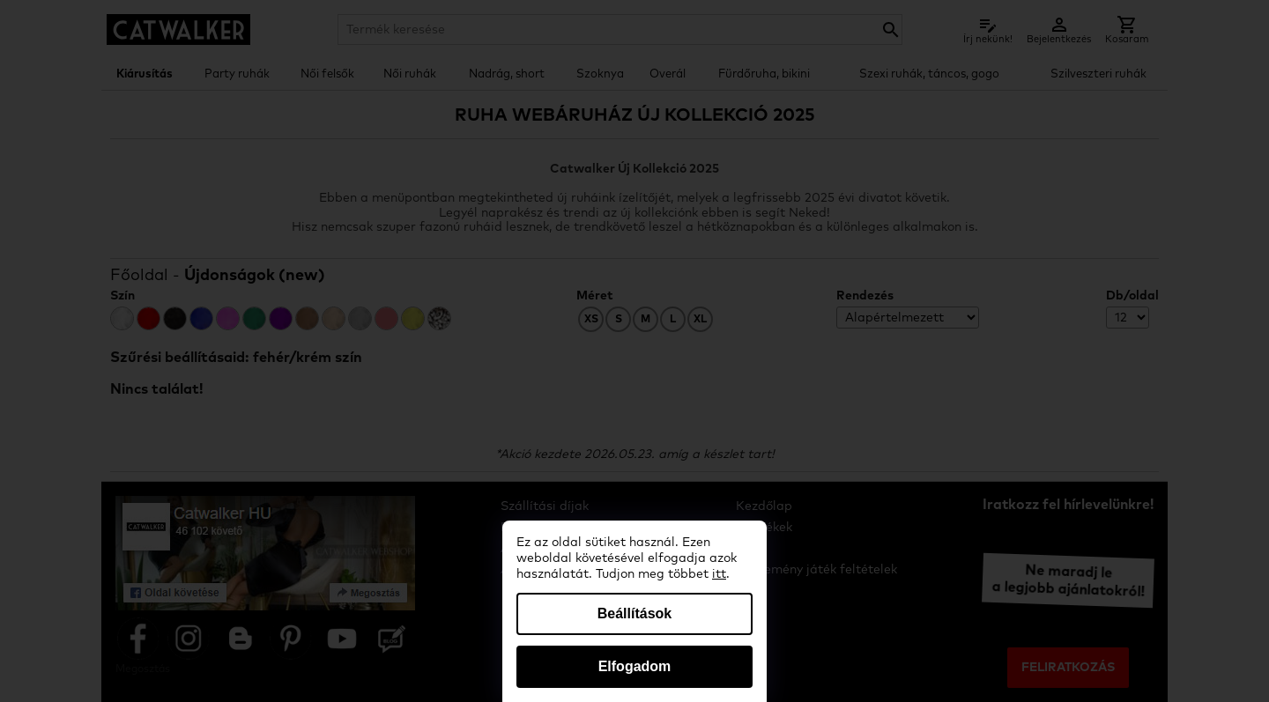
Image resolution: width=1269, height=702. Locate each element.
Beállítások (634, 613)
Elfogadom (635, 666)
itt (719, 574)
